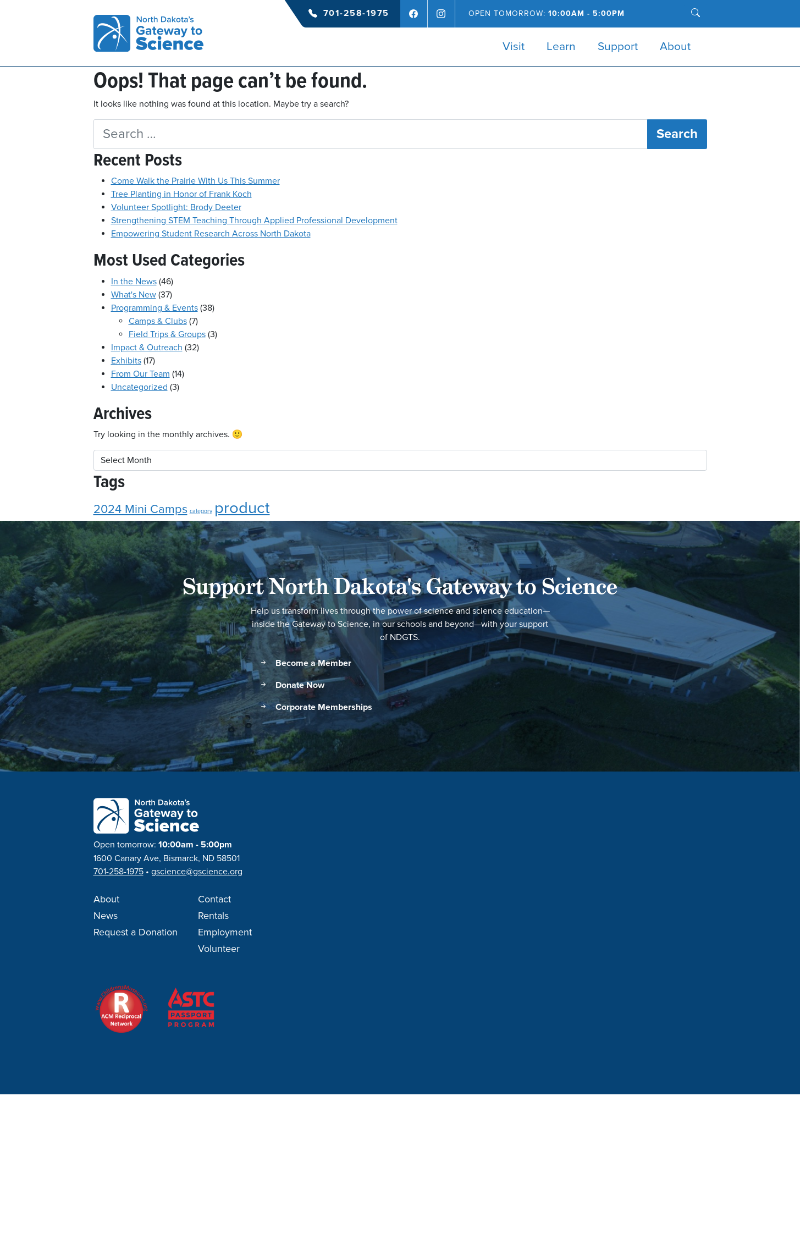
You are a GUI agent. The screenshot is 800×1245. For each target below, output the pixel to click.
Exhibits (126, 360)
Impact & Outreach (147, 347)
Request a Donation (135, 933)
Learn (561, 47)
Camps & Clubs (158, 321)
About (675, 47)
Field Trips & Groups (167, 334)
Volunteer (219, 949)
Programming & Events (154, 307)
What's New (133, 294)
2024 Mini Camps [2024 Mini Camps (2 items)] (140, 509)
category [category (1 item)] (201, 511)
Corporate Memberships (315, 707)
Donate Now (291, 685)
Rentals (213, 916)
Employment (225, 933)
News (105, 916)
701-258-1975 (356, 13)
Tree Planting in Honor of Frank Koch (181, 194)
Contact (214, 900)
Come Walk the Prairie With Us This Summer (195, 180)
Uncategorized (139, 387)
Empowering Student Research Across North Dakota (211, 233)
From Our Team (140, 373)
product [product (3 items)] (242, 508)
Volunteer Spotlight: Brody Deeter (176, 207)
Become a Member (305, 663)
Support (618, 47)
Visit (514, 47)
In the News (134, 281)
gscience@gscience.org (196, 871)
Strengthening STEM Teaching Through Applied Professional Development (254, 220)
